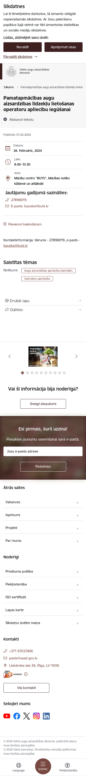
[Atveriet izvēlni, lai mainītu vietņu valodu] (19, 768)
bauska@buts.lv (15, 245)
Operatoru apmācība (37, 278)
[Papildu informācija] (26, 674)
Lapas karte (15, 610)
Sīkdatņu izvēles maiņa (23, 623)
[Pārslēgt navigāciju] (43, 766)
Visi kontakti (26, 688)
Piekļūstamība (16, 584)
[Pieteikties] (43, 467)
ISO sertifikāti (16, 597)
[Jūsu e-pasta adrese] (43, 451)
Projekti (11, 528)
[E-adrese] (12, 674)
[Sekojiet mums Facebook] (16, 716)
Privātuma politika (19, 571)
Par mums (13, 540)
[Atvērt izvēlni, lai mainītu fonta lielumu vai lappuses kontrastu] (67, 768)
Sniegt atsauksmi (43, 404)
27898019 (19, 200)
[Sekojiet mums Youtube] (6, 716)
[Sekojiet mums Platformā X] (26, 716)
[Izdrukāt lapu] (43, 300)
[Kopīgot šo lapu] (43, 309)
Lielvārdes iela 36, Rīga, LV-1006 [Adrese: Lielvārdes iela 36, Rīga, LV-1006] (34, 665)
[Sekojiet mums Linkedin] (46, 716)
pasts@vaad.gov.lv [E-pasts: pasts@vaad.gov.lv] (23, 658)
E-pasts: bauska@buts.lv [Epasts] (29, 206)
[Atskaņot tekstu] (21, 119)
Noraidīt (23, 47)
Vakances (13, 502)
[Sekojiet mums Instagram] (36, 716)
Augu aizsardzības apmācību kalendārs (48, 270)
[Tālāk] (76, 356)
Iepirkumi (13, 515)
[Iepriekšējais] (9, 356)
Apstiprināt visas (63, 47)
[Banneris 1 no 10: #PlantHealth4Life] (43, 356)
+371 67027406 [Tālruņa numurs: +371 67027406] (21, 651)
